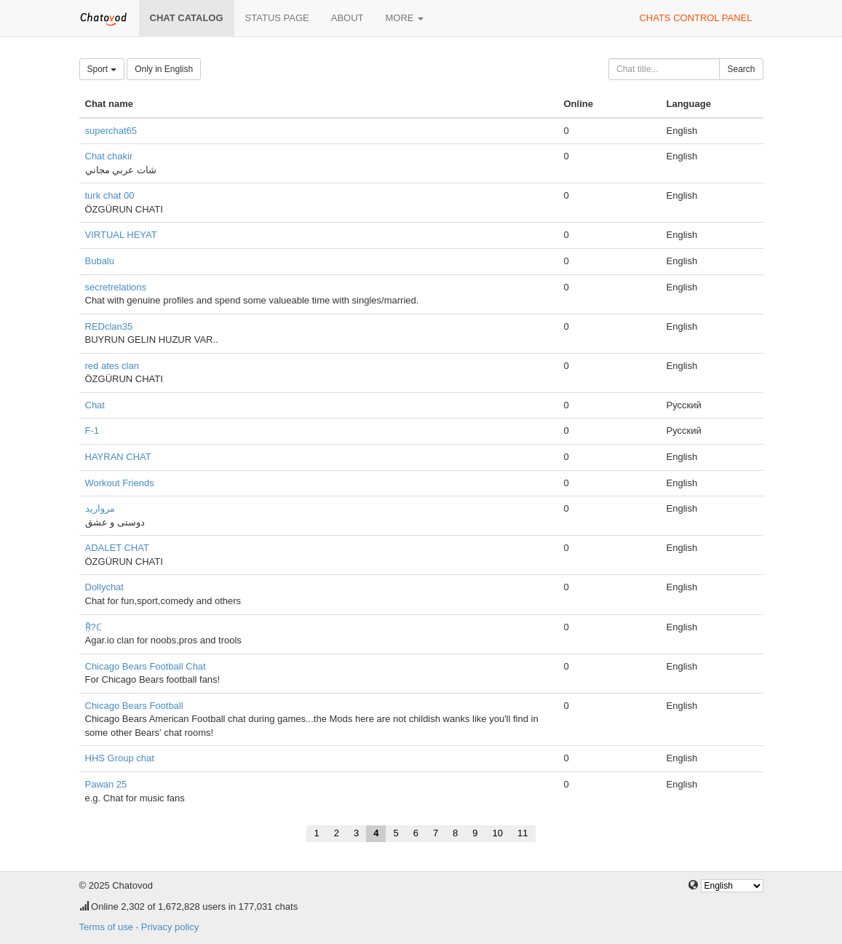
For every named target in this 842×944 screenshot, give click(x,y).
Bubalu (99, 260)
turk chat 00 (110, 195)
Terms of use (106, 926)
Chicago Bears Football (134, 705)
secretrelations (116, 287)
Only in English (164, 69)
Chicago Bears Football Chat (145, 666)
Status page (277, 17)
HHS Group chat (119, 758)
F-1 (92, 430)
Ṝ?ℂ (93, 627)
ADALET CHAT (117, 547)
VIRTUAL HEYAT (121, 234)
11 (522, 833)
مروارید (100, 508)
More (405, 17)
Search (741, 69)
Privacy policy (170, 926)
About (347, 17)
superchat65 (111, 130)
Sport (101, 69)
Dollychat (104, 587)
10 (498, 833)
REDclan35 (109, 326)
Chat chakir (109, 156)
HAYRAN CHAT (118, 456)
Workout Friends (119, 482)
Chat (95, 405)
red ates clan (112, 365)
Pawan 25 (106, 784)
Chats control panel (695, 17)
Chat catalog (186, 17)
